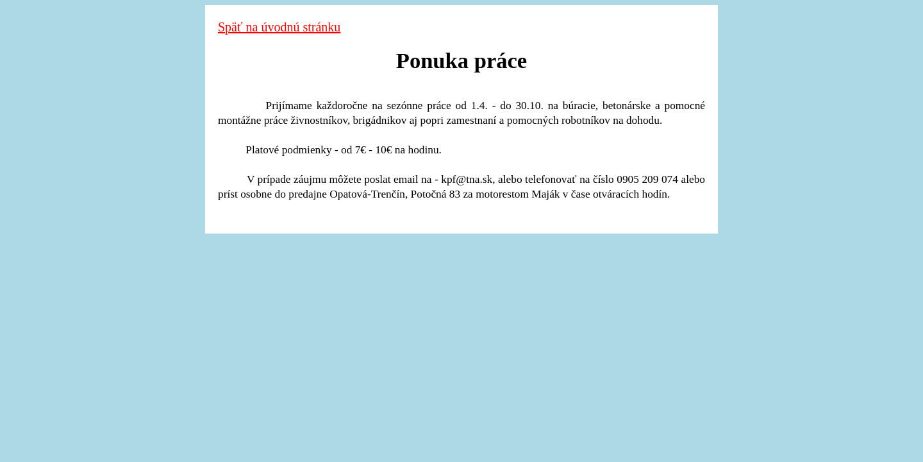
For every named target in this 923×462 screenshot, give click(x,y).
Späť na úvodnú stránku (279, 27)
